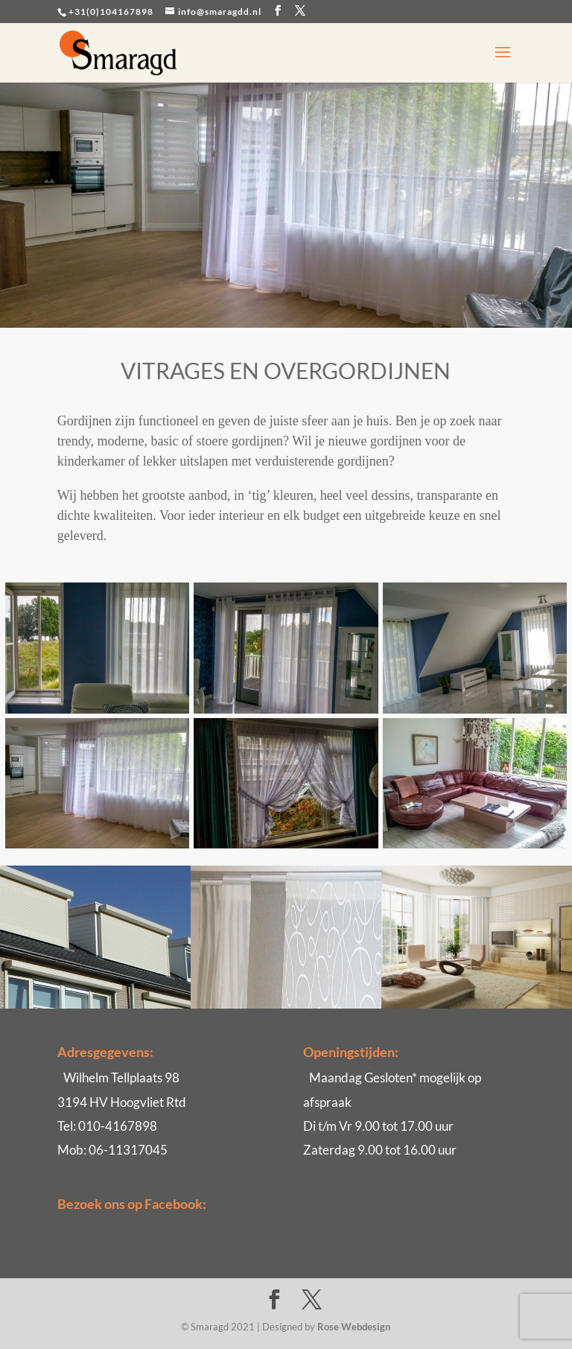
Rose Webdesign (353, 1327)
